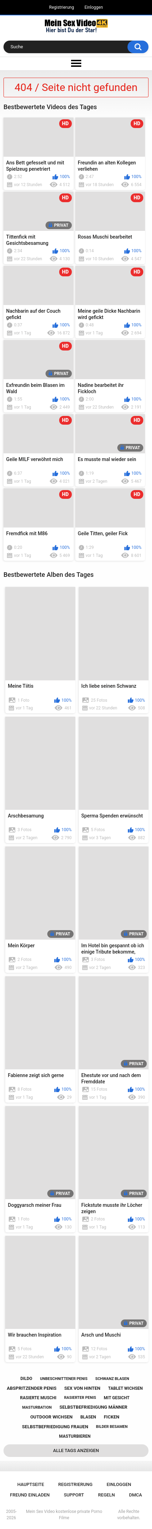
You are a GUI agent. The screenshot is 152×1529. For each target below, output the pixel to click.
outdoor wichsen (51, 1417)
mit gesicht (116, 1397)
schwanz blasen (112, 1378)
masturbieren (75, 1436)
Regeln (106, 1495)
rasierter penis (80, 1397)
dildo (26, 1378)
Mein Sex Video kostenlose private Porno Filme (64, 1514)
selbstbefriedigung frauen (55, 1426)
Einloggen (93, 7)
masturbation (36, 1407)
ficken (111, 1417)
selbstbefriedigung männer (93, 1407)
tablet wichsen (125, 1388)
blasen (88, 1417)
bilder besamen (111, 1426)
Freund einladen (30, 1495)
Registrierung (61, 7)
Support (74, 1495)
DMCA (135, 1495)
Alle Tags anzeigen (76, 1450)
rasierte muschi (38, 1397)
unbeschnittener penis (63, 1378)
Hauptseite (30, 1484)
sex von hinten (82, 1388)
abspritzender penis (31, 1388)
